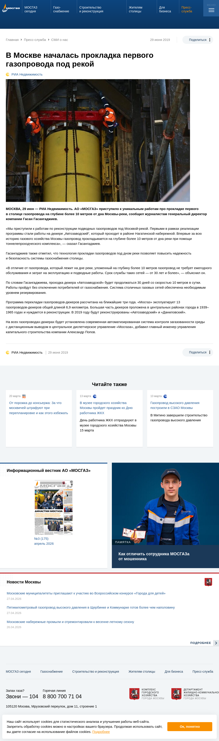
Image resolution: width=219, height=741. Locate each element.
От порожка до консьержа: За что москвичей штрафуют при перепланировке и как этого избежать (38, 408)
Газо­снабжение (51, 671)
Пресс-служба (202, 671)
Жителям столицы (141, 671)
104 (33, 696)
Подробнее (101, 732)
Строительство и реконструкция (95, 671)
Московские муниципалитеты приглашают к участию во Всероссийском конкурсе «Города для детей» (86, 593)
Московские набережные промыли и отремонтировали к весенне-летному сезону (70, 622)
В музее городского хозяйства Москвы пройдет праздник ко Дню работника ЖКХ (106, 408)
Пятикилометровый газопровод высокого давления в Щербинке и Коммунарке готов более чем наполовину (91, 607)
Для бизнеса (174, 671)
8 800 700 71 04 (62, 696)
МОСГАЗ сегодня (18, 671)
